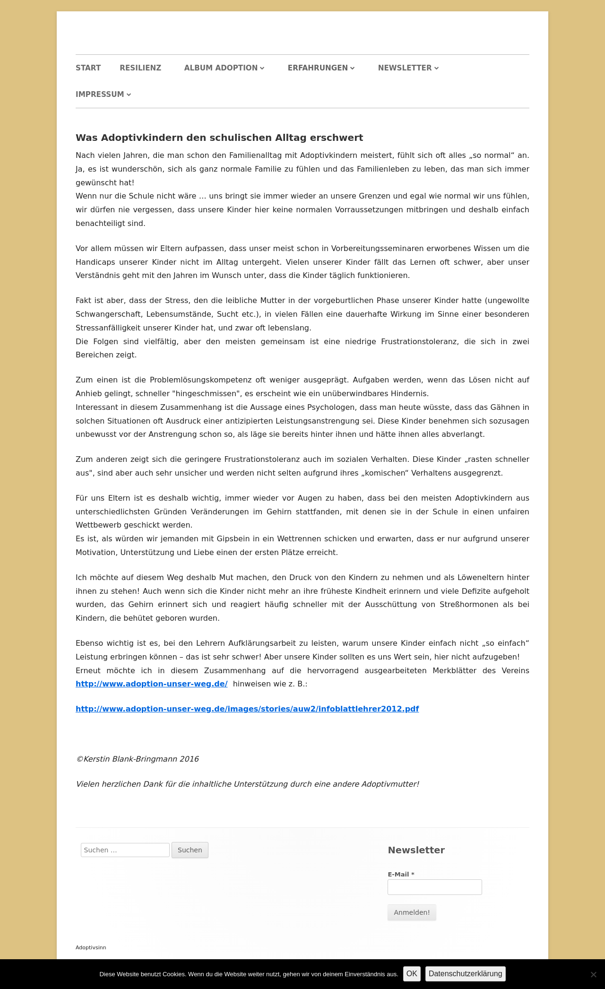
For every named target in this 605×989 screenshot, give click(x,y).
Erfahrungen (318, 68)
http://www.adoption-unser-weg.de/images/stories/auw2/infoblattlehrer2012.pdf (247, 708)
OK (411, 974)
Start (88, 68)
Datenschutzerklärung (465, 974)
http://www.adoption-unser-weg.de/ (151, 683)
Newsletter (405, 68)
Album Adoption (221, 68)
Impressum (100, 94)
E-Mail (401, 874)
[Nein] (593, 974)
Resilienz (140, 68)
